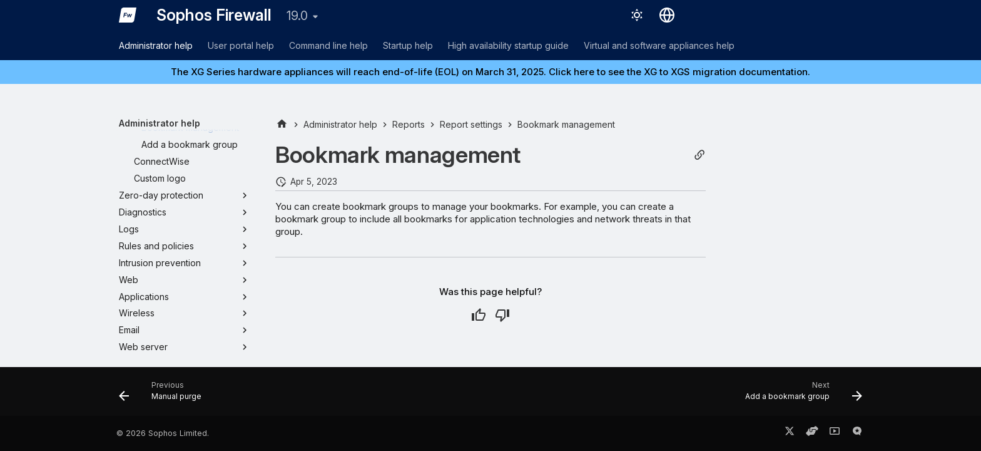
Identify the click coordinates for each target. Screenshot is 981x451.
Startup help (408, 45)
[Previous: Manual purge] (164, 395)
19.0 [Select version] (297, 15)
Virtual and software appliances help (659, 45)
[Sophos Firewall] (127, 15)
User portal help (241, 45)
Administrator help (156, 45)
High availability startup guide (508, 45)
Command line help (328, 45)
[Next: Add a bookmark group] (800, 395)
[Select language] (666, 15)
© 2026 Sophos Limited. (162, 433)
